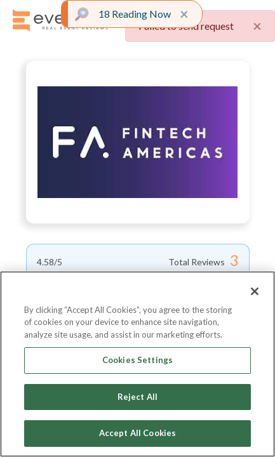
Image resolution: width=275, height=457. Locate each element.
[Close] (255, 291)
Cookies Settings (137, 360)
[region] (137, 364)
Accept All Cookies (137, 433)
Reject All (137, 397)
